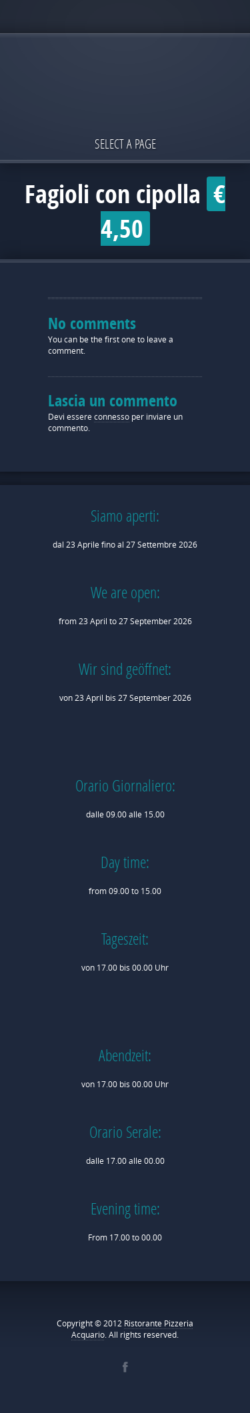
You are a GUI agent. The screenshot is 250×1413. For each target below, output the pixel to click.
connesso (111, 416)
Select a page (125, 143)
